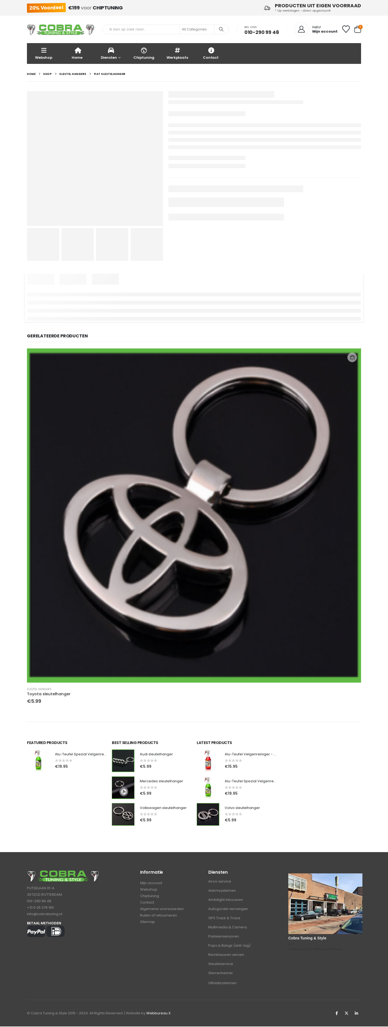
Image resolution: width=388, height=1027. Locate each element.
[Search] (221, 29)
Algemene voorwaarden (162, 910)
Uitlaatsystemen (222, 983)
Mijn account (151, 883)
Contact (211, 53)
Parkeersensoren (223, 936)
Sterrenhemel (220, 973)
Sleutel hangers (39, 689)
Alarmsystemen (222, 891)
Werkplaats (177, 53)
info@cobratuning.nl (44, 914)
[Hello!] (316, 29)
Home (77, 53)
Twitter (346, 1014)
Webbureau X (158, 1013)
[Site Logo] (60, 29)
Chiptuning (143, 53)
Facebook (336, 1014)
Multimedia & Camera (227, 927)
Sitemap (147, 924)
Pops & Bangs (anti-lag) (229, 946)
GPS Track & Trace (224, 918)
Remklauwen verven (226, 955)
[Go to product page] (194, 515)
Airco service (219, 881)
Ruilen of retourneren (158, 917)
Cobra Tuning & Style (307, 938)
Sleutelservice (220, 964)
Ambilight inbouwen (225, 900)
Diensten (109, 53)
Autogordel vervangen (228, 909)
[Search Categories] (196, 29)
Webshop (43, 53)
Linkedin (356, 1014)
